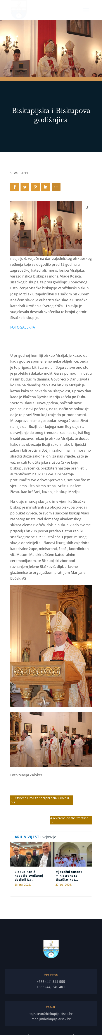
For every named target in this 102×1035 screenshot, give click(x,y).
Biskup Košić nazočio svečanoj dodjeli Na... (29, 876)
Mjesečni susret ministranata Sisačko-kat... (68, 876)
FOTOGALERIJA (22, 327)
